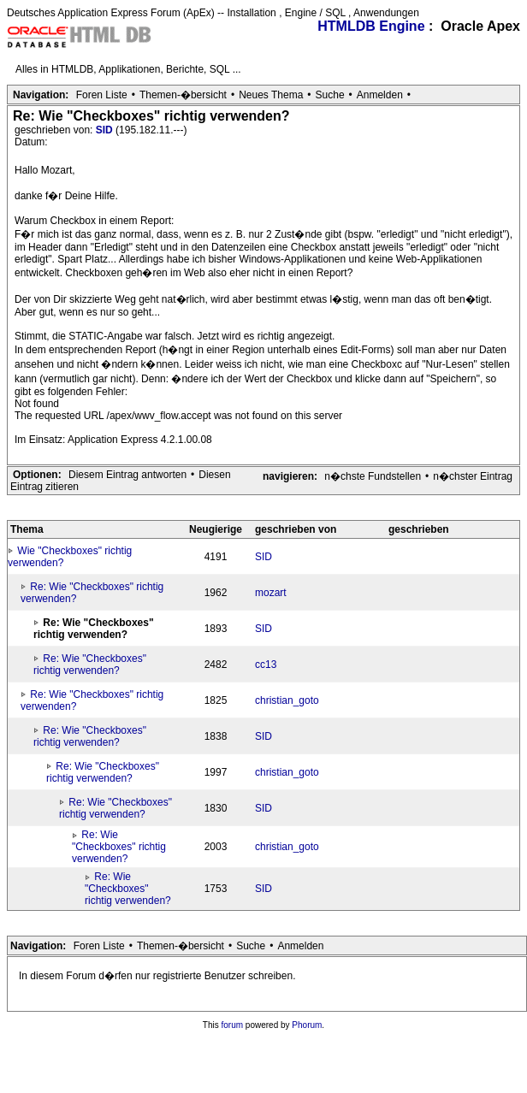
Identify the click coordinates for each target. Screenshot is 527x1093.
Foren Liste (101, 95)
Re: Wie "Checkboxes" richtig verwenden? (89, 664)
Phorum (307, 1025)
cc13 (265, 665)
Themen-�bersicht (183, 95)
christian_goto (287, 700)
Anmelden (380, 95)
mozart (271, 593)
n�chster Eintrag (472, 476)
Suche (330, 95)
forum (233, 1025)
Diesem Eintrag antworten (127, 475)
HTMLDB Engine (370, 26)
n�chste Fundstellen (372, 476)
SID (105, 130)
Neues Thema (271, 95)
